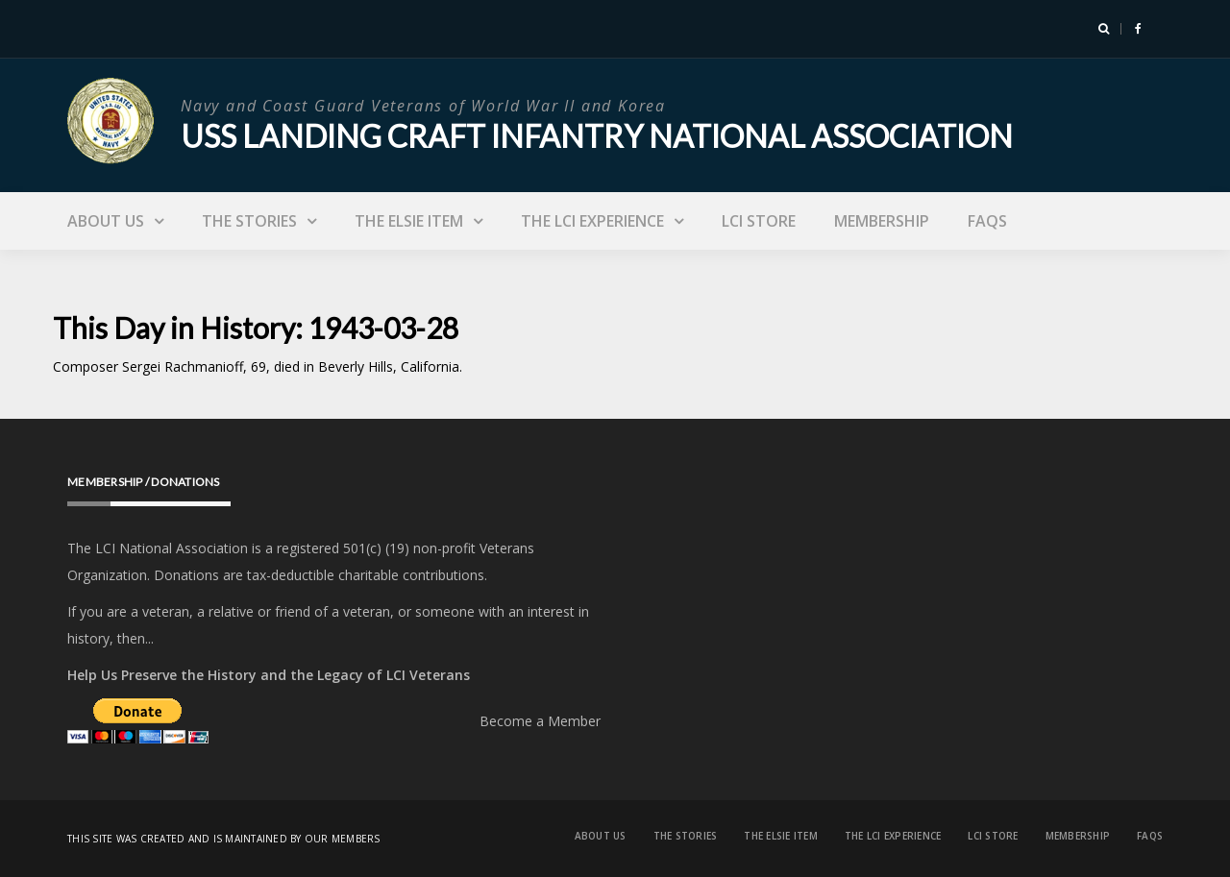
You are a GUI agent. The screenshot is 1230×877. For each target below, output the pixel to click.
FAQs (987, 220)
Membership (881, 220)
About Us (105, 220)
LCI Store (759, 220)
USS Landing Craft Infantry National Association (597, 136)
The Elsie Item (409, 220)
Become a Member (540, 721)
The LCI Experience (592, 220)
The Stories (249, 220)
